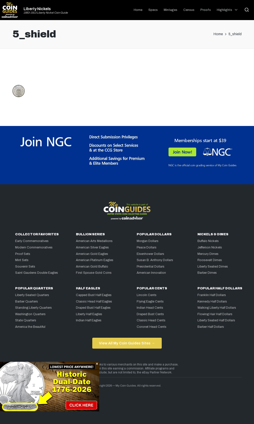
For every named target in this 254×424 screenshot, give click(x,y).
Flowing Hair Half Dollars (214, 314)
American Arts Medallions (94, 241)
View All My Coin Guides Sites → (127, 343)
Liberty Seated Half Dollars (216, 320)
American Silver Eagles (92, 247)
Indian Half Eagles (88, 320)
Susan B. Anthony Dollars (155, 260)
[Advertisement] (127, 69)
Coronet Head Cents (151, 327)
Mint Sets (22, 260)
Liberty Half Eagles (89, 314)
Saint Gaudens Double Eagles (36, 272)
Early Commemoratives (32, 241)
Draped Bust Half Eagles (93, 307)
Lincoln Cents (147, 295)
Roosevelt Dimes (209, 260)
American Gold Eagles (92, 254)
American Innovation (151, 272)
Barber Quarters (26, 301)
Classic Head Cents (151, 320)
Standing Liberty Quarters (33, 307)
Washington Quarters (30, 314)
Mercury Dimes (208, 254)
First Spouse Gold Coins (94, 272)
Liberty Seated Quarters (32, 295)
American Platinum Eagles (94, 260)
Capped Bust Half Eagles (94, 295)
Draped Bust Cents (150, 314)
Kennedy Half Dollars (212, 301)
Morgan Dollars (148, 241)
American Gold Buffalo (92, 266)
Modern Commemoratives (34, 247)
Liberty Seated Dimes (212, 266)
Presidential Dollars (150, 266)
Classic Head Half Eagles (94, 301)
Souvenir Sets (25, 266)
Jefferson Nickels (209, 247)
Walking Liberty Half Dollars (216, 307)
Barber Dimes (207, 272)
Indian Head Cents (150, 307)
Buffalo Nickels (208, 241)
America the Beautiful (30, 327)
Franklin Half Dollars (211, 295)
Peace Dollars (147, 247)
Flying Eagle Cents (150, 301)
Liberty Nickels (37, 9)
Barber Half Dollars (210, 327)
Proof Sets (22, 254)
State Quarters (25, 320)
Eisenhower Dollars (150, 254)
